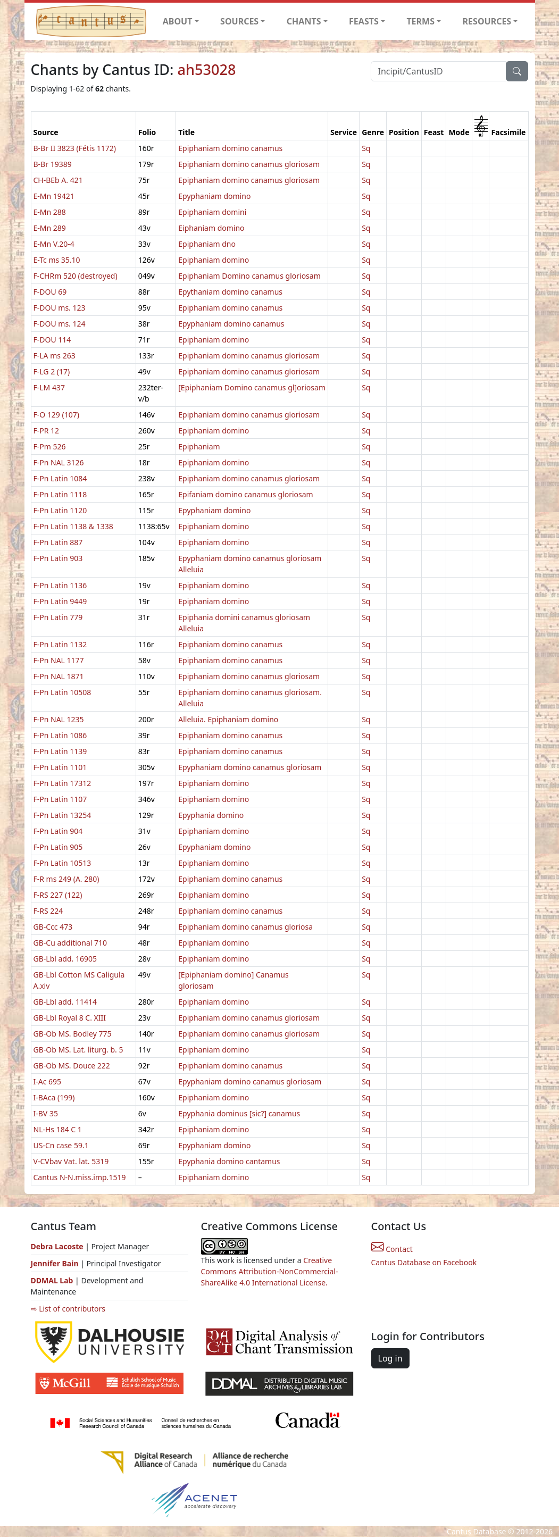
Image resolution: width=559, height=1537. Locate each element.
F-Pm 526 (50, 446)
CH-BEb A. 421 (58, 180)
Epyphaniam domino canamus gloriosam (249, 767)
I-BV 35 (46, 1113)
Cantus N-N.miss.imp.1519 (80, 1177)
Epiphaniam (199, 446)
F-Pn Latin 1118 (60, 494)
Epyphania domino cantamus (229, 1161)
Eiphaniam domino (211, 228)
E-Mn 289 (50, 228)
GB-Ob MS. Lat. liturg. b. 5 (78, 1050)
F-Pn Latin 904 (58, 831)
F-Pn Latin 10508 (62, 692)
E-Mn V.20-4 (54, 244)
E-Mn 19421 (54, 196)
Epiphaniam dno (207, 244)
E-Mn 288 (50, 212)
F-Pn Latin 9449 (60, 601)
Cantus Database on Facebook (424, 1262)
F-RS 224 (48, 911)
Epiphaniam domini (212, 212)
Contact (392, 1249)
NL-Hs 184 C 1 (58, 1129)
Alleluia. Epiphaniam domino (228, 719)
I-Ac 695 (48, 1081)
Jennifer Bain (56, 1263)
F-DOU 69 (50, 292)
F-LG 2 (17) (52, 371)
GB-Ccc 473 (53, 927)
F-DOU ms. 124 (60, 324)
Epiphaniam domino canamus (230, 148)
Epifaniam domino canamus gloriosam (245, 494)
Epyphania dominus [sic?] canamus (239, 1113)
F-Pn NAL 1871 (59, 676)
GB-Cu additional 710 (70, 943)
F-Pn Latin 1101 (60, 767)
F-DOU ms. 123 (60, 308)
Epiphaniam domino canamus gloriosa (245, 927)
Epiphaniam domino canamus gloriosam (249, 164)
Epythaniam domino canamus (230, 292)
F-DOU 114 (52, 340)
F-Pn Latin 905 (58, 847)
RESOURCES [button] (487, 21)
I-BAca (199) (54, 1097)
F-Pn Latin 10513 (62, 863)
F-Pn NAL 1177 (59, 660)
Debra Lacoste (57, 1246)
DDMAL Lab (52, 1280)
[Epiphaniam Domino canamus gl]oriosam (252, 387)
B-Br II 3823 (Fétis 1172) (75, 148)
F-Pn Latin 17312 (62, 783)
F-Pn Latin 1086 (60, 735)
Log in (390, 1358)
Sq (366, 148)
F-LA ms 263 (55, 355)
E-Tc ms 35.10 (57, 260)
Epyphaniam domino (214, 196)
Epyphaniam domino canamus (231, 324)
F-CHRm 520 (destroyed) (76, 276)
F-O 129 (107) (56, 415)
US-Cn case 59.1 (61, 1145)
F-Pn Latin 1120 (60, 510)
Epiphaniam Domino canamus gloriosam (249, 276)
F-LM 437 (49, 387)
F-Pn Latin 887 (58, 542)
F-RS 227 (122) (58, 895)
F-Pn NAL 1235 (59, 719)
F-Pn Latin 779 (58, 617)
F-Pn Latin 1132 (60, 644)
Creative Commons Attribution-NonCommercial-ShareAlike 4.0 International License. (269, 1271)
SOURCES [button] (239, 21)
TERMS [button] (420, 21)
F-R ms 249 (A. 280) (66, 879)
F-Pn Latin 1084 (60, 478)
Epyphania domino (211, 815)
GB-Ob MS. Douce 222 (72, 1065)
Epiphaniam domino (213, 260)
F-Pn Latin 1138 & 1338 (73, 526)
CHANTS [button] (304, 21)
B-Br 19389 (53, 164)
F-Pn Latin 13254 (62, 815)
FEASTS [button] (364, 21)
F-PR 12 (47, 430)
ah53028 (206, 69)
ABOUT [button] (178, 21)
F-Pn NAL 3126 (59, 462)
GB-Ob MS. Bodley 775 (73, 1034)
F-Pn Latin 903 (58, 558)
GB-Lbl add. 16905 (65, 959)
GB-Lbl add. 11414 (65, 1002)
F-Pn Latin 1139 (60, 751)
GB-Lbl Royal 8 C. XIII (70, 1018)
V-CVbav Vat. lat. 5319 (71, 1161)
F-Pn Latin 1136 (60, 585)
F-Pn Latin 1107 (60, 799)
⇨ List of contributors (68, 1309)
